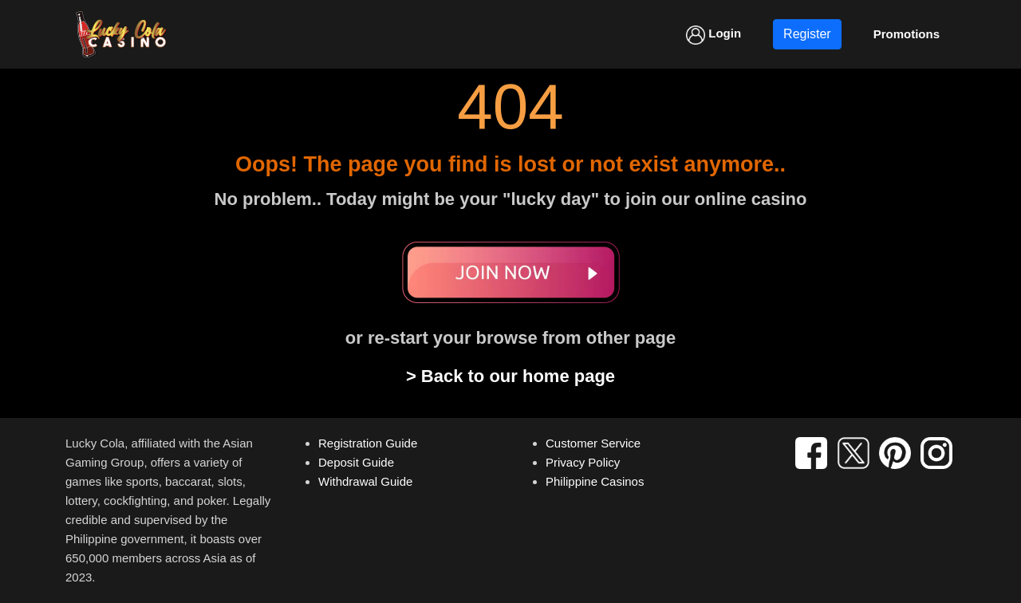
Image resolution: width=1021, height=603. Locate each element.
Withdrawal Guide (365, 481)
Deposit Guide (356, 462)
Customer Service (593, 443)
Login (713, 35)
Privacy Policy (583, 462)
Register (807, 34)
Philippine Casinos (595, 481)
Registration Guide (367, 443)
